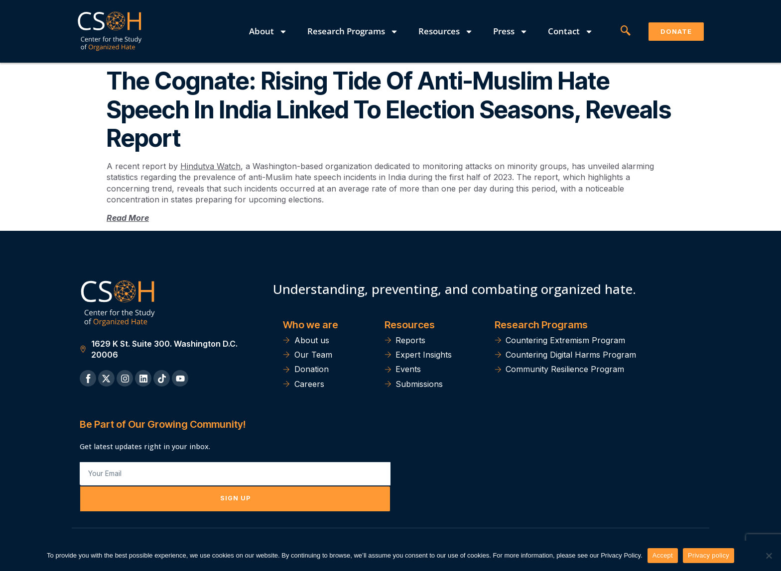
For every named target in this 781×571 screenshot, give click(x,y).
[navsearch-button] (626, 31)
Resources (445, 31)
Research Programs (352, 31)
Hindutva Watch (210, 166)
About (268, 31)
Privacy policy (708, 555)
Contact (570, 31)
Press (510, 31)
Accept (662, 555)
